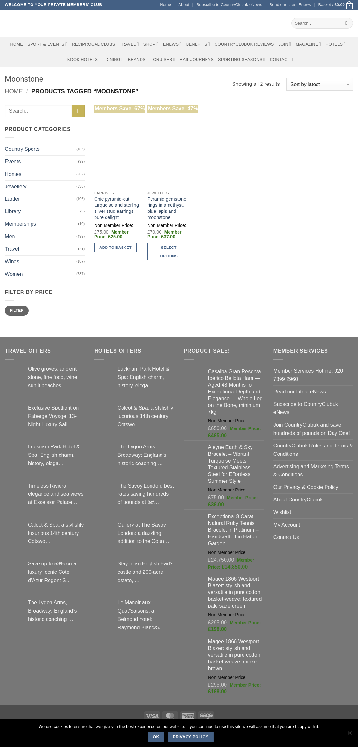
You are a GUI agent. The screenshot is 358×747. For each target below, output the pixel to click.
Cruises (164, 60)
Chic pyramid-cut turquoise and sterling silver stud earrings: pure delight (116, 208)
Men (10, 236)
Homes (13, 174)
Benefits (198, 44)
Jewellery (15, 186)
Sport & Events (47, 44)
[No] (349, 735)
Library (13, 211)
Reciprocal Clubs (93, 44)
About (183, 4)
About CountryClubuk (298, 499)
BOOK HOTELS (84, 60)
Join (285, 44)
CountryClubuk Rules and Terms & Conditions (313, 450)
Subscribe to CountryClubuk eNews (229, 4)
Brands (138, 60)
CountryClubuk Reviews (244, 44)
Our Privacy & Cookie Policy (305, 487)
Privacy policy (190, 737)
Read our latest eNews (299, 391)
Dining (114, 60)
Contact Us (286, 537)
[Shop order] (319, 84)
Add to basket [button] (115, 247)
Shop (151, 44)
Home (165, 4)
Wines (12, 261)
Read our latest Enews (290, 4)
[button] (335, 5)
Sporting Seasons (241, 60)
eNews (172, 44)
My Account (286, 524)
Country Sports (22, 149)
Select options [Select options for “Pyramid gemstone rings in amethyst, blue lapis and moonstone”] (169, 251)
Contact (281, 60)
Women (14, 274)
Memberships (20, 224)
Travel (129, 44)
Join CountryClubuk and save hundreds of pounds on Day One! (311, 429)
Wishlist (282, 512)
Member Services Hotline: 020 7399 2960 (308, 375)
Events (13, 161)
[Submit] (346, 23)
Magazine (308, 44)
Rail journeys (197, 59)
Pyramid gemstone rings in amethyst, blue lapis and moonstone (166, 208)
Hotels (336, 44)
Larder (12, 199)
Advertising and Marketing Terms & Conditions (311, 471)
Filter (16, 310)
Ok (156, 737)
